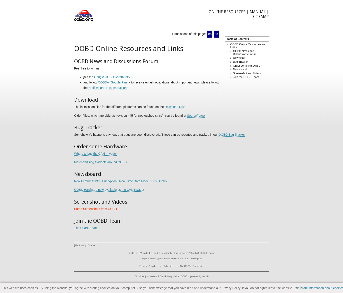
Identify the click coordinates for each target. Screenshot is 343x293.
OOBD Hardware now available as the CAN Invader (109, 189)
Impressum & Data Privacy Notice (163, 276)
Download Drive (175, 107)
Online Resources (227, 11)
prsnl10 (131, 253)
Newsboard (240, 69)
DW (141, 253)
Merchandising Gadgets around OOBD (100, 162)
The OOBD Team (86, 228)
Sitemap (260, 16)
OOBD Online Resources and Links (248, 46)
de (216, 34)
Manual (258, 11)
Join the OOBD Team (246, 77)
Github (205, 276)
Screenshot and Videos (247, 73)
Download (239, 57)
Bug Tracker (240, 61)
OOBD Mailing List (193, 258)
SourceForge (196, 115)
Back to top (80, 245)
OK (297, 288)
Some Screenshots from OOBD (95, 209)
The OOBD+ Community (191, 266)
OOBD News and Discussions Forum (244, 53)
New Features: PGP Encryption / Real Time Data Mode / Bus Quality (120, 181)
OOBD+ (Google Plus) (113, 82)
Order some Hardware (246, 65)
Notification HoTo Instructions (108, 88)
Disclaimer (140, 276)
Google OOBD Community (112, 77)
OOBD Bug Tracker (232, 134)
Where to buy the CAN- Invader (95, 153)
